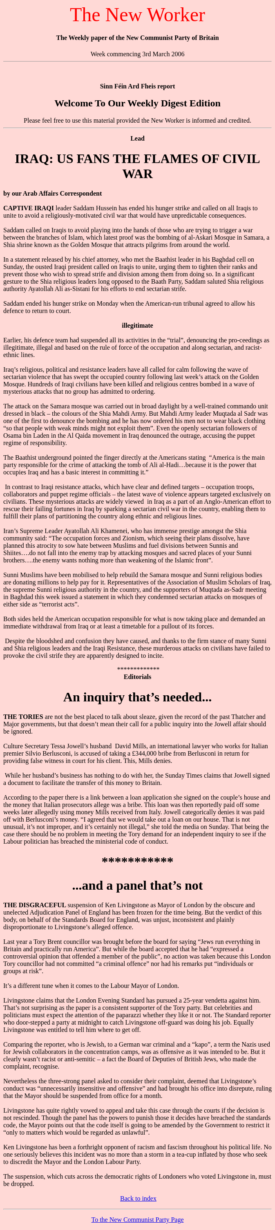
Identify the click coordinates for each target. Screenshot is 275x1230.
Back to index (138, 1198)
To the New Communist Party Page (138, 1219)
